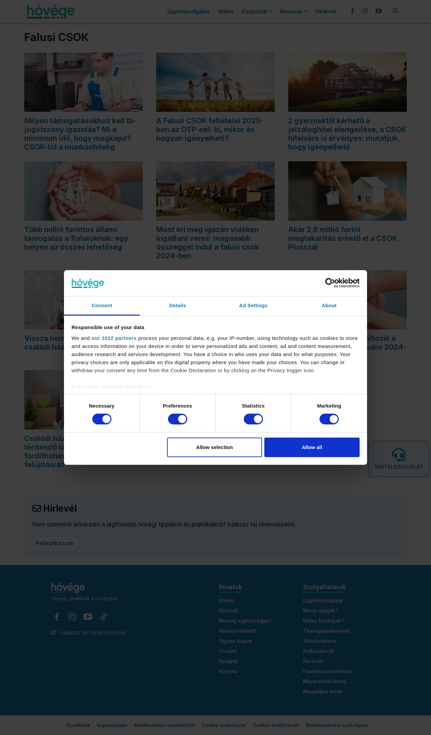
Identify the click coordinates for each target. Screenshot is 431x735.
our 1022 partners (114, 338)
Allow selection (214, 447)
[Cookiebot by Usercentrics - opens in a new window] (330, 283)
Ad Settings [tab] (253, 305)
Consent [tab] (102, 305)
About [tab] (329, 305)
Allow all (312, 447)
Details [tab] (177, 305)
